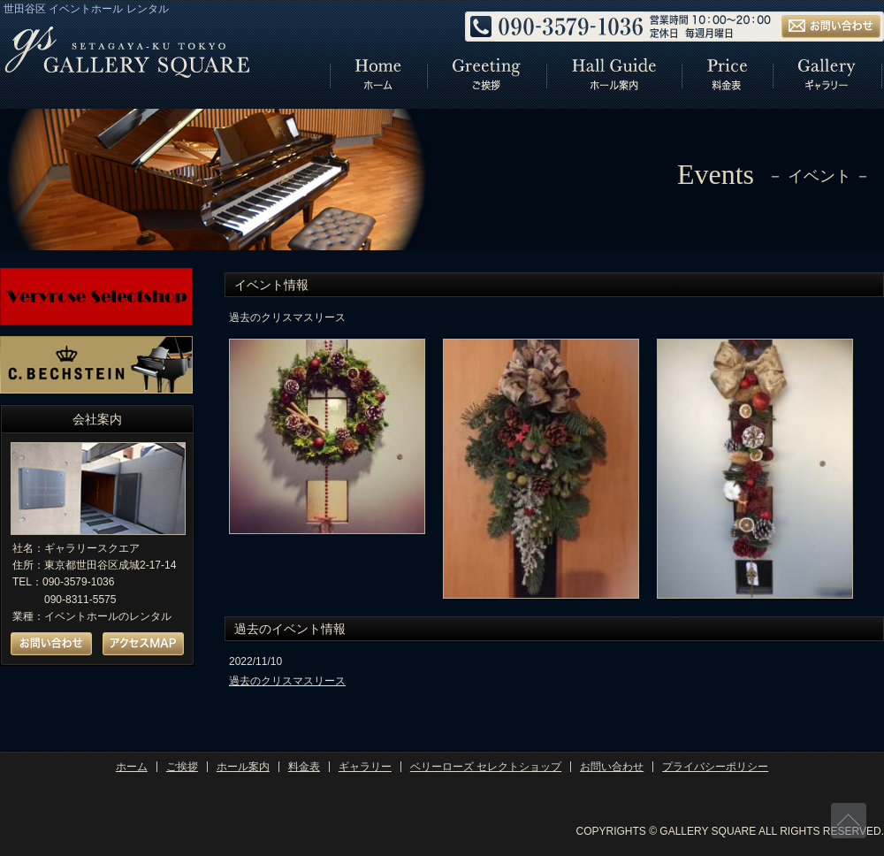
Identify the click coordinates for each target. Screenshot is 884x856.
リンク (378, 76)
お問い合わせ (612, 766)
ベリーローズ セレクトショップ (485, 766)
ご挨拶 (182, 766)
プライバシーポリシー (715, 766)
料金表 (304, 766)
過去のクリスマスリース (287, 681)
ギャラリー (365, 766)
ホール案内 (243, 766)
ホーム (132, 766)
